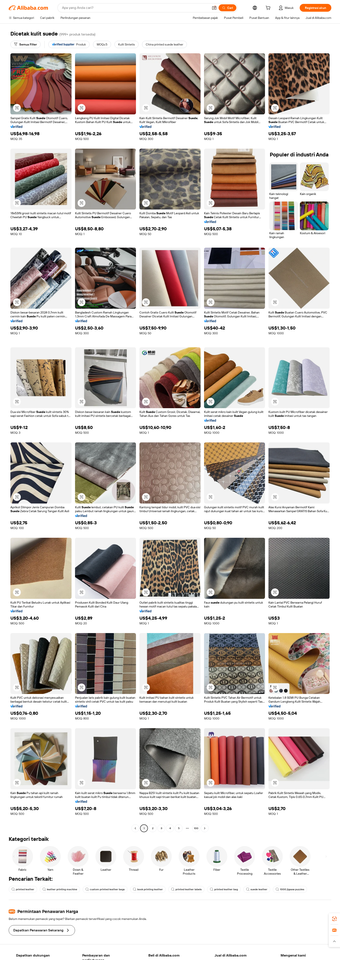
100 (196, 828)
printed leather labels (186, 889)
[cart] (269, 8)
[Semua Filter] (25, 44)
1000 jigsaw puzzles (290, 889)
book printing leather (148, 889)
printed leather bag (224, 889)
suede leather (256, 889)
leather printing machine (59, 889)
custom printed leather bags (105, 889)
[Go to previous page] (135, 828)
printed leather (22, 889)
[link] (334, 918)
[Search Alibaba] (135, 7)
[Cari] (227, 7)
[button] (214, 7)
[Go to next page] (205, 828)
